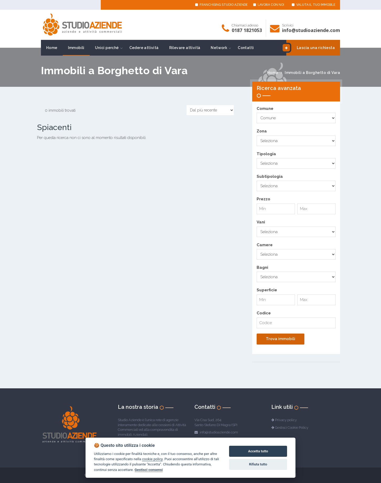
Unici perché (107, 48)
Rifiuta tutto (258, 464)
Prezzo (263, 199)
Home (51, 48)
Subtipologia (270, 176)
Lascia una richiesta (310, 47)
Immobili (76, 48)
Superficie (267, 290)
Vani (261, 222)
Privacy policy (286, 420)
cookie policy (152, 459)
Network (219, 48)
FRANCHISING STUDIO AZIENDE (221, 5)
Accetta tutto (258, 451)
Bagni (262, 267)
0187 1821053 (247, 30)
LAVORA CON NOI (268, 5)
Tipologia (266, 154)
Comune (265, 108)
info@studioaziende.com (311, 30)
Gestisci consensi (149, 470)
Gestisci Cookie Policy (291, 428)
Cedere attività (144, 48)
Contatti (246, 48)
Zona (262, 131)
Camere (265, 245)
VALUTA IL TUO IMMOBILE (313, 5)
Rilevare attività (184, 48)
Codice (264, 313)
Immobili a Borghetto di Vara (312, 73)
